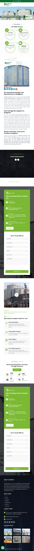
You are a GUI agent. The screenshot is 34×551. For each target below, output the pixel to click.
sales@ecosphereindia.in (13, 209)
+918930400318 (11, 202)
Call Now (9, 228)
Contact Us (17, 369)
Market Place (7, 502)
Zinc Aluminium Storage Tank (14, 184)
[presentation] (13, 268)
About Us (7, 504)
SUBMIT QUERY (17, 271)
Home (6, 497)
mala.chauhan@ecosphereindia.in (15, 208)
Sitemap (6, 500)
